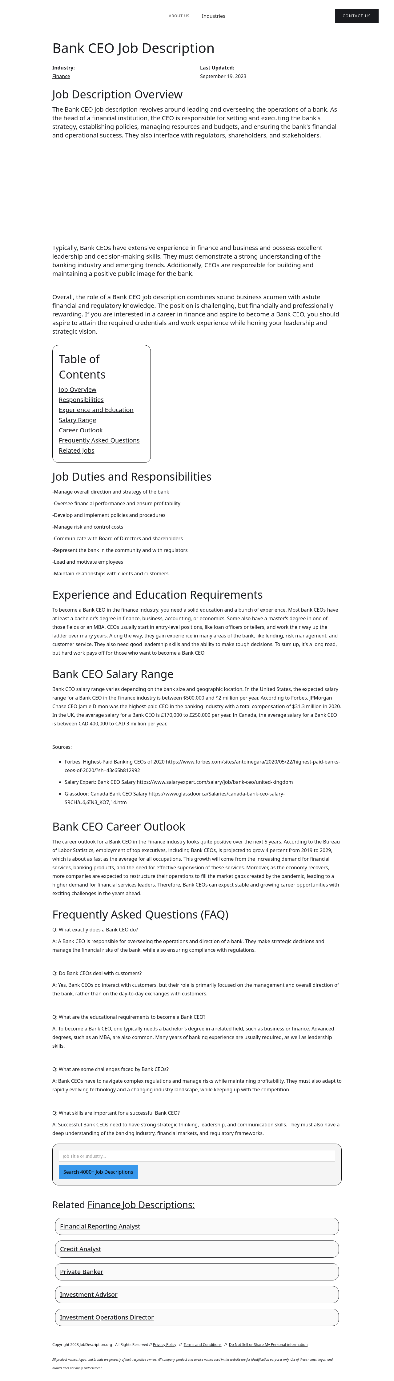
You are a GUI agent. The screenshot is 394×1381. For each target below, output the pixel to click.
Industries (213, 16)
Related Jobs (76, 450)
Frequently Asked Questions (99, 440)
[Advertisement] (197, 186)
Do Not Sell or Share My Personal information (268, 1344)
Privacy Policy (164, 1344)
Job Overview (77, 389)
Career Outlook (81, 430)
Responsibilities (81, 399)
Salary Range (77, 420)
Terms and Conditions (203, 1344)
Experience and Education (96, 410)
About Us (179, 15)
